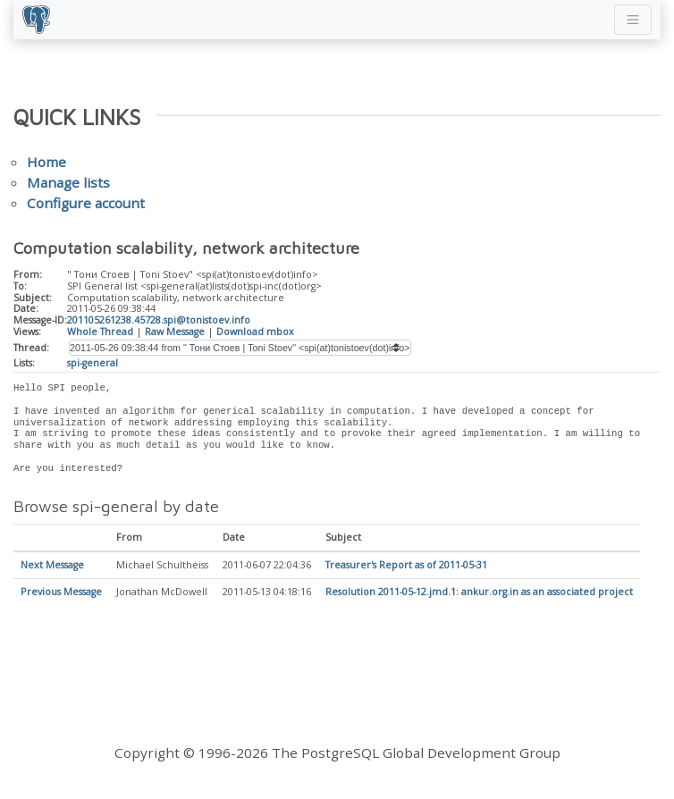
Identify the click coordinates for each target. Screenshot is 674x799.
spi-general (92, 363)
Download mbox (255, 331)
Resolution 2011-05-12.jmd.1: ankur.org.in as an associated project (479, 592)
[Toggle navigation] (633, 19)
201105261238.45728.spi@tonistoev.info (158, 320)
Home (46, 162)
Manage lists (68, 182)
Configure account (86, 203)
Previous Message (61, 592)
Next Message (52, 565)
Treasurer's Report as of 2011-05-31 (406, 565)
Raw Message (175, 331)
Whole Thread (100, 331)
